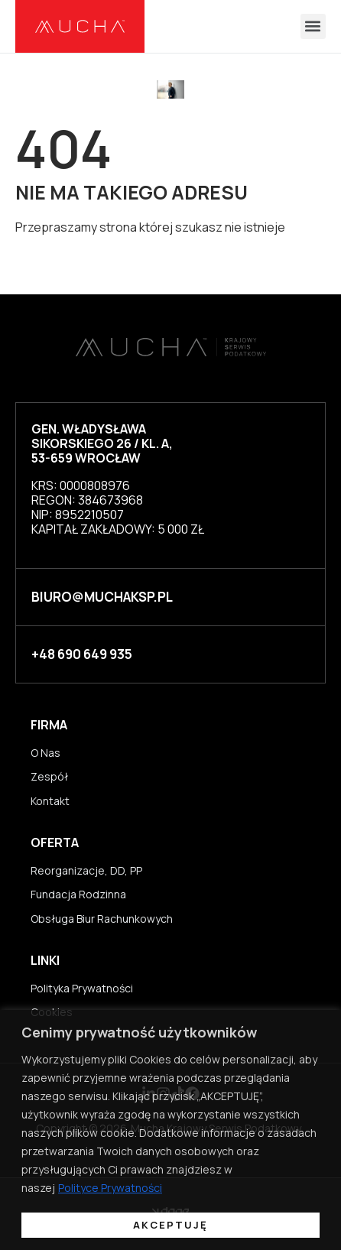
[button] (313, 26)
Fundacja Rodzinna (78, 894)
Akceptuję (170, 1225)
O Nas (45, 752)
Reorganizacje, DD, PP (86, 870)
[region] (170, 1130)
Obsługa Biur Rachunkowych (102, 918)
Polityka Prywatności (82, 988)
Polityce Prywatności (110, 1187)
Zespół (49, 776)
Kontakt (50, 801)
